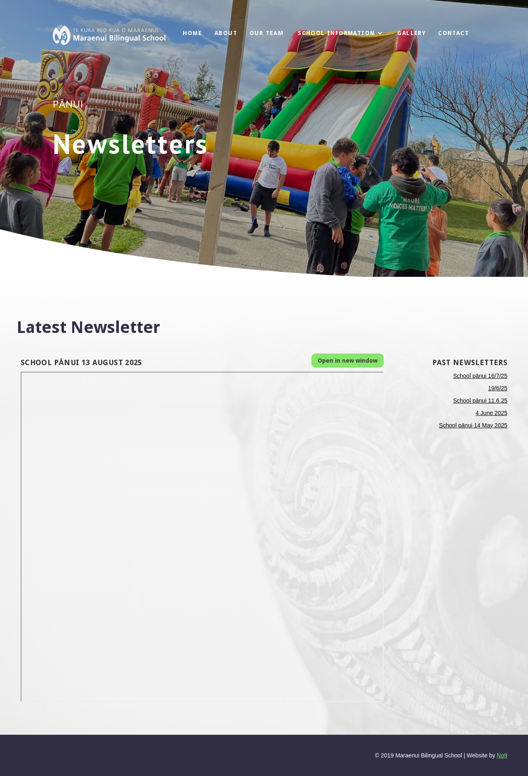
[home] (109, 35)
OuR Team (266, 33)
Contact (453, 33)
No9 (502, 755)
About (225, 33)
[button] (340, 33)
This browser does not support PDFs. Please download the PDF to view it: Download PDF (202, 537)
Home (192, 33)
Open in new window (347, 360)
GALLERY (411, 33)
